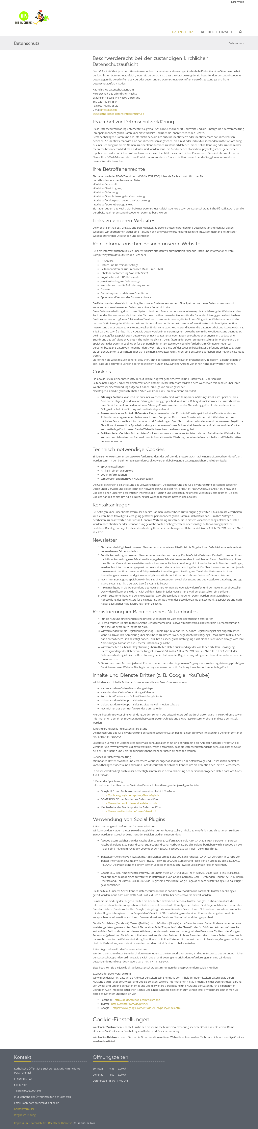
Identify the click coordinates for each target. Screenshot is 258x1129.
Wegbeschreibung (25, 1115)
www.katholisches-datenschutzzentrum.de (118, 114)
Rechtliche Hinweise (217, 32)
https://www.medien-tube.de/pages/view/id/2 (128, 811)
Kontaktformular (24, 1109)
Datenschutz (182, 32)
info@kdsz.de (109, 109)
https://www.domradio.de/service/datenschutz (129, 803)
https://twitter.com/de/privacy (129, 1004)
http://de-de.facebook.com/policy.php (137, 1000)
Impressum (237, 2)
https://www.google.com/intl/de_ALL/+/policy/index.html (147, 1008)
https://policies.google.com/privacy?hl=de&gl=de (130, 795)
